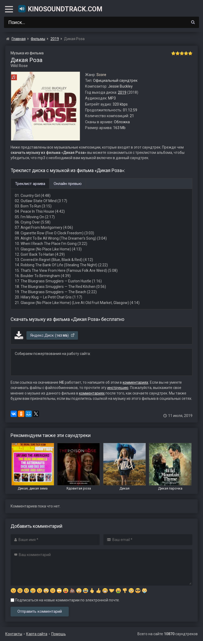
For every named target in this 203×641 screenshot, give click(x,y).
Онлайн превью (68, 183)
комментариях (135, 382)
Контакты (13, 634)
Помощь (58, 634)
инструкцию (117, 388)
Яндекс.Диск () (52, 335)
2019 (122, 92)
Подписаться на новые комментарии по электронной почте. (65, 600)
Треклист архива (30, 183)
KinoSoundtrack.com (60, 8)
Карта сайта (36, 634)
